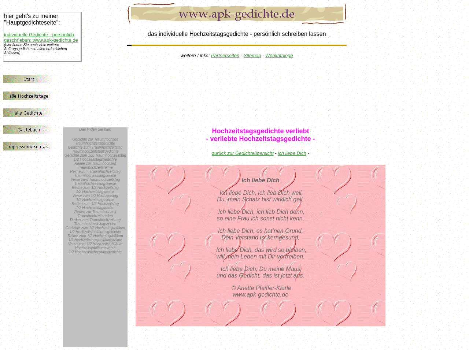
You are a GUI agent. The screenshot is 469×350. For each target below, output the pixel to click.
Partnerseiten (225, 55)
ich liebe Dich (292, 153)
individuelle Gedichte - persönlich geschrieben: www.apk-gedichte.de (41, 37)
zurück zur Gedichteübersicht (242, 153)
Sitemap (252, 55)
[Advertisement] (264, 87)
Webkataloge (279, 55)
